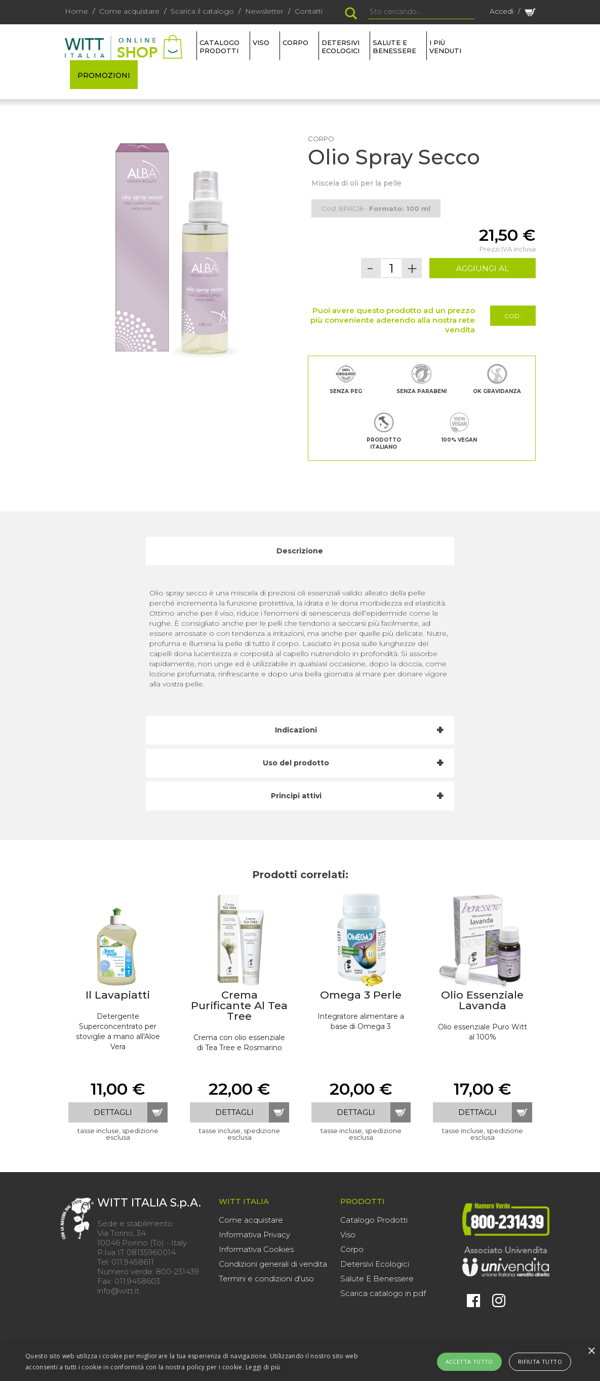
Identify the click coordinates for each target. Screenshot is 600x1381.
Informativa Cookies (256, 1249)
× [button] (591, 1351)
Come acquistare (129, 11)
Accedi (501, 11)
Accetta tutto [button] (469, 1361)
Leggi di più (263, 1367)
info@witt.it (118, 1291)
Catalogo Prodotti (374, 1220)
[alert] (300, 1362)
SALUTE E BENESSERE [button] (394, 46)
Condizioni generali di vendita (273, 1264)
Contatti (309, 11)
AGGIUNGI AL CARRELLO (482, 271)
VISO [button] (261, 42)
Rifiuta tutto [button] (540, 1361)
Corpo (352, 1249)
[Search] (422, 12)
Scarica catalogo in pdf (383, 1293)
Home (76, 11)
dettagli (113, 1112)
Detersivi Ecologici (374, 1264)
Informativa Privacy (254, 1234)
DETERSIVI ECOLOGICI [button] (340, 46)
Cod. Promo (513, 319)
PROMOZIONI (103, 75)
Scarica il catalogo (202, 11)
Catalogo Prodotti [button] (219, 46)
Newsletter (264, 11)
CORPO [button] (295, 42)
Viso (347, 1234)
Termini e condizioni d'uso (266, 1278)
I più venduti (445, 46)
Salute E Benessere (377, 1278)
